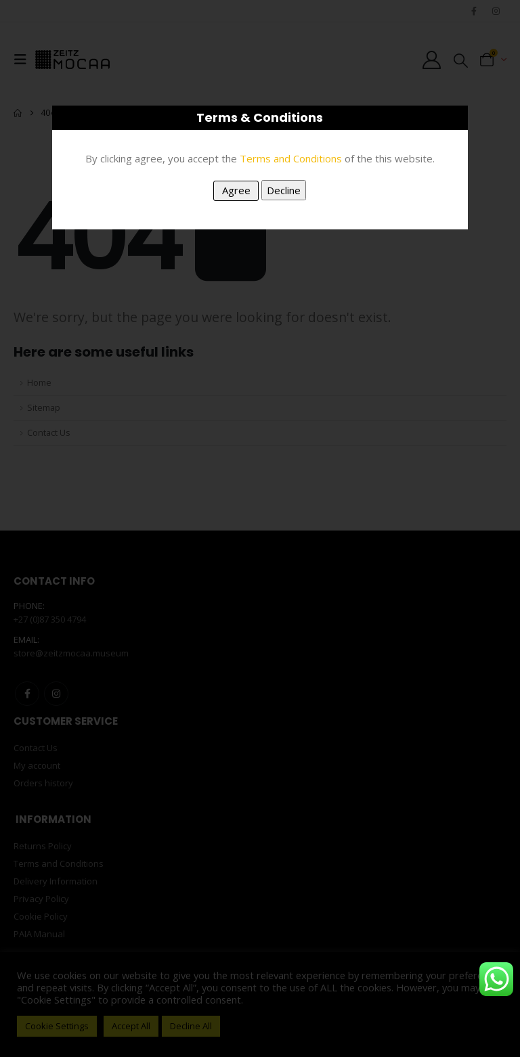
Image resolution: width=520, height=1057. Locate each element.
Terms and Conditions (291, 158)
